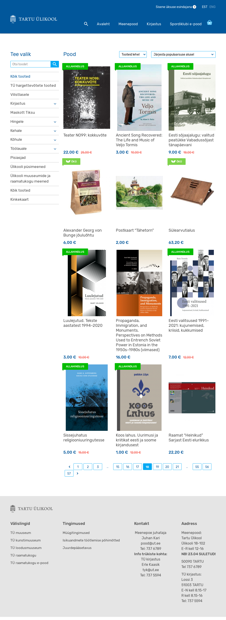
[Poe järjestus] (183, 56)
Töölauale (18, 152)
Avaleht (98, 24)
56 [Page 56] (207, 468)
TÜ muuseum (21, 536)
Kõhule (16, 143)
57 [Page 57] (69, 475)
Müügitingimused (77, 536)
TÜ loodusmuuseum (26, 551)
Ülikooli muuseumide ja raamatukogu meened (31, 183)
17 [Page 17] (137, 468)
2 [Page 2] (88, 468)
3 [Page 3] (98, 468)
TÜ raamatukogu (24, 558)
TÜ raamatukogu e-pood (30, 566)
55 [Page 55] (197, 468)
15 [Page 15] (117, 468)
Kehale (16, 133)
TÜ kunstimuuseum (26, 543)
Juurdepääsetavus (78, 551)
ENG (212, 7)
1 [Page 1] (78, 468)
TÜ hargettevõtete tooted (33, 87)
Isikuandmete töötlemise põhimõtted (93, 543)
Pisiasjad (18, 161)
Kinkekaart (20, 204)
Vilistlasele (20, 96)
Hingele (17, 124)
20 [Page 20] (167, 468)
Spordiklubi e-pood (181, 24)
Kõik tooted (20, 78)
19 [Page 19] (157, 468)
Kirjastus (149, 24)
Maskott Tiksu (22, 115)
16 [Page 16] (127, 468)
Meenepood (123, 24)
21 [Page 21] (177, 468)
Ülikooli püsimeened (28, 171)
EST (204, 7)
